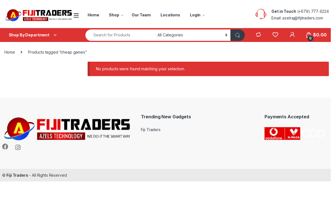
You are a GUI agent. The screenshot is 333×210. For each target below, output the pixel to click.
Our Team (141, 14)
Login (195, 14)
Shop (114, 14)
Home (93, 14)
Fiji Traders (151, 129)
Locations (170, 14)
